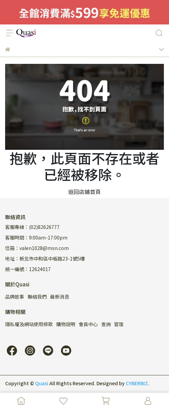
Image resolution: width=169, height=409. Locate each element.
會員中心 (88, 324)
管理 (119, 324)
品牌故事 (14, 296)
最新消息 (59, 296)
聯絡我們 (37, 296)
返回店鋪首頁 (84, 192)
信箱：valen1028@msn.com (37, 248)
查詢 (106, 324)
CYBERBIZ (137, 383)
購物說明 (65, 324)
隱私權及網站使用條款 (29, 324)
